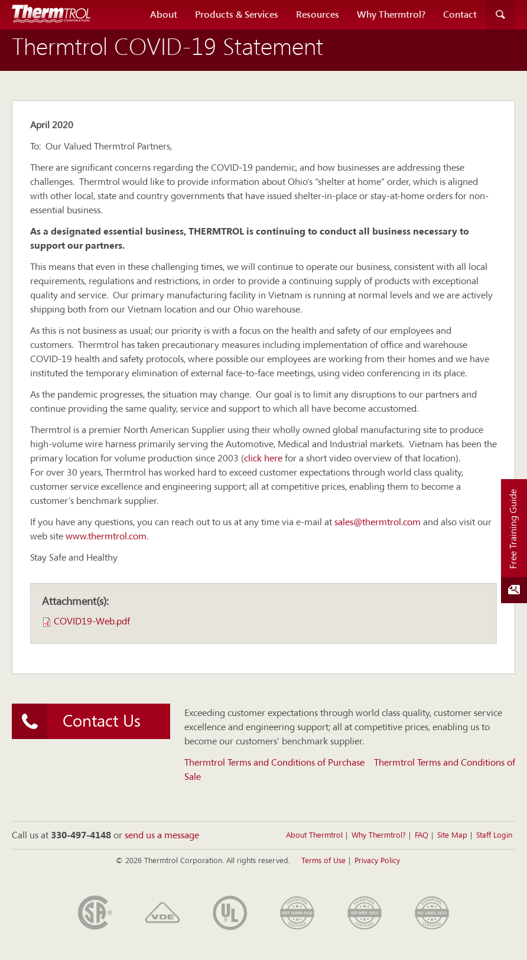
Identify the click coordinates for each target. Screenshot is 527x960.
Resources (317, 14)
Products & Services (236, 14)
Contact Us (76, 721)
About (163, 14)
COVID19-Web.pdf (92, 622)
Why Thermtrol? (391, 14)
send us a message (162, 836)
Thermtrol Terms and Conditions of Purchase (274, 763)
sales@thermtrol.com (377, 523)
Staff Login (494, 835)
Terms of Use (323, 861)
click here (263, 459)
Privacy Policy (377, 861)
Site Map (452, 835)
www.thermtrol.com (106, 537)
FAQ (421, 835)
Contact (460, 14)
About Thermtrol (314, 835)
